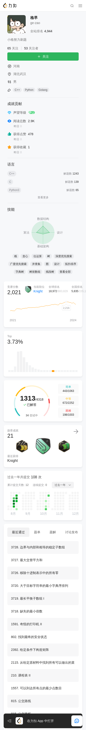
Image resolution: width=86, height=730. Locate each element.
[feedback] (76, 720)
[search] (72, 5)
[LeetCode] (9, 5)
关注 (43, 56)
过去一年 (63, 485)
